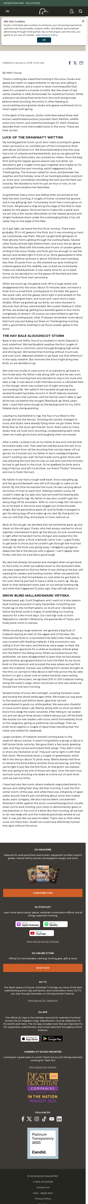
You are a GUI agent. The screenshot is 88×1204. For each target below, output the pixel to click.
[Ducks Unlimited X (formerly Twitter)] (29, 1118)
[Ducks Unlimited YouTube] (51, 1118)
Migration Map (14, 3)
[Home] (44, 11)
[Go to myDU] (71, 11)
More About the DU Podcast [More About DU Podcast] (43, 941)
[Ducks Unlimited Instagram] (36, 1118)
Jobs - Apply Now (43, 1193)
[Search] (80, 11)
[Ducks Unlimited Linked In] (59, 1118)
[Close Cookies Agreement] (83, 21)
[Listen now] (27, 924)
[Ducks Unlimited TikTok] (44, 1118)
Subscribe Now (43, 893)
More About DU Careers (42, 1067)
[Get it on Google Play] (52, 1038)
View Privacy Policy (46, 35)
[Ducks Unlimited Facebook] (22, 1118)
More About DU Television (43, 1000)
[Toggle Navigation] (7, 11)
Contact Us (42, 1187)
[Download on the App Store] (30, 1038)
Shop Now (43, 967)
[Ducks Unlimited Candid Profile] (42, 1143)
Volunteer (32, 3)
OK (44, 39)
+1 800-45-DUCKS (43, 1181)
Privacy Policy (43, 1198)
